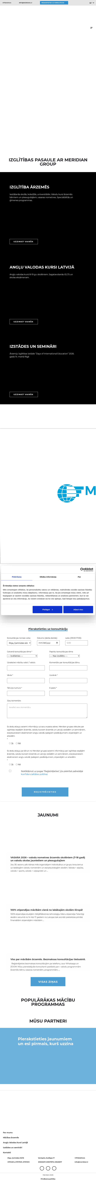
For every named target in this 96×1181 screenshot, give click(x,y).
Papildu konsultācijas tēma (61, 652)
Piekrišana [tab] (16, 577)
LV (90, 3)
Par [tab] (79, 577)
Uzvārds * (53, 675)
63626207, (42, 1162)
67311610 (26, 1162)
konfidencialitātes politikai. (34, 774)
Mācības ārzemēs (11, 1137)
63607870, (50, 1162)
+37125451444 (6, 3)
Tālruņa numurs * (14, 688)
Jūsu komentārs (14, 701)
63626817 (58, 1162)
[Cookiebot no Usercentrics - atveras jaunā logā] (82, 570)
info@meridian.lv (25, 3)
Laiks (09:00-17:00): (73, 638)
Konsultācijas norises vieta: (18, 638)
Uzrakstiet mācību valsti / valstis (21, 662)
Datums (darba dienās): (47, 638)
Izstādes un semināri (12, 1147)
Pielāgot (47, 609)
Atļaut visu (78, 609)
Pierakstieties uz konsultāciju (52, 3)
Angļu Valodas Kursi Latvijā (15, 1142)
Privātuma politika (48, 1179)
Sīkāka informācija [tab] (48, 577)
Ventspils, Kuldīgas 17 (46, 1158)
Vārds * (10, 675)
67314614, (11, 1162)
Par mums (7, 1132)
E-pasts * (53, 688)
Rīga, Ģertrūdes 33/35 (16, 1158)
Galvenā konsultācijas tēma (19, 652)
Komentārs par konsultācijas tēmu (64, 662)
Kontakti (7, 1152)
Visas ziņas (48, 981)
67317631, (19, 1162)
